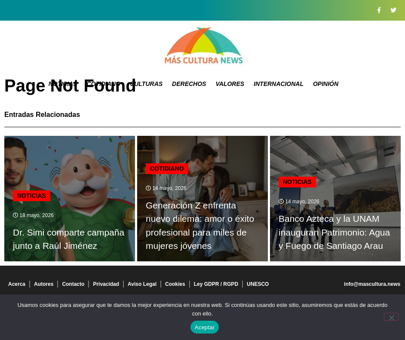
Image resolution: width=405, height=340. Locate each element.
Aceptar (205, 327)
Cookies (175, 284)
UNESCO (258, 284)
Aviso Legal (142, 284)
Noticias (63, 83)
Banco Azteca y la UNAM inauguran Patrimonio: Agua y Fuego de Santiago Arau (334, 232)
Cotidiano (104, 83)
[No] (391, 317)
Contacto (73, 284)
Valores (229, 83)
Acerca (16, 284)
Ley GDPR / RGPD (216, 284)
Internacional (279, 83)
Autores (43, 284)
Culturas (146, 83)
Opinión (325, 83)
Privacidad (106, 284)
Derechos (189, 83)
